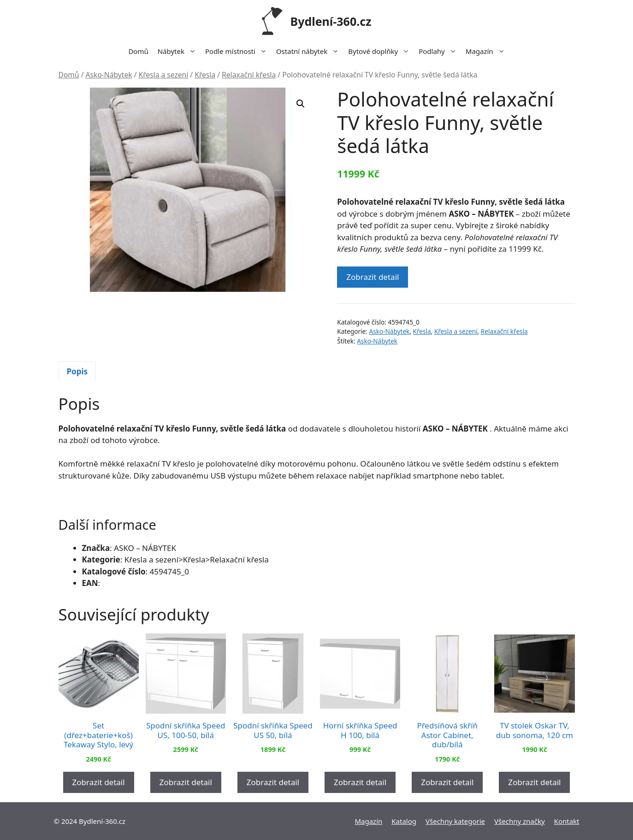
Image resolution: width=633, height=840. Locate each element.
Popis (77, 371)
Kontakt (567, 821)
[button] (300, 103)
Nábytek (179, 51)
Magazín (487, 51)
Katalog (403, 821)
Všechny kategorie (455, 821)
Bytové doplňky (381, 51)
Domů (138, 51)
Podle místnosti (238, 51)
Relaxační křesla (249, 75)
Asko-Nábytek (109, 75)
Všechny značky (519, 821)
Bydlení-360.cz (331, 21)
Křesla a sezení (164, 75)
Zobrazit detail (372, 277)
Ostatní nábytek (309, 51)
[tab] (77, 371)
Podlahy (440, 51)
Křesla (205, 75)
